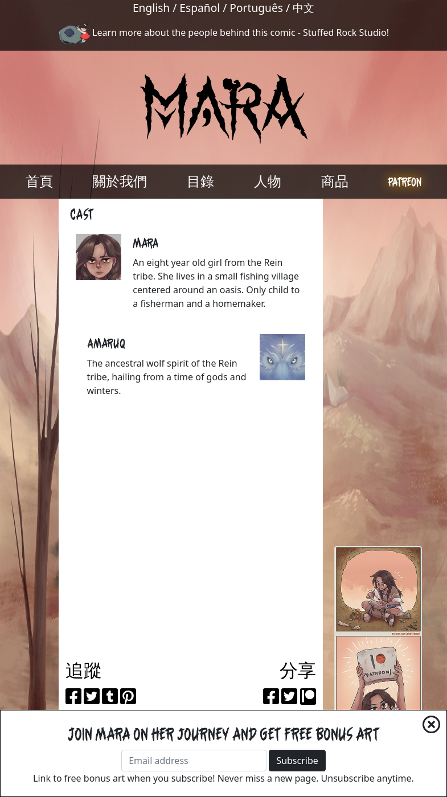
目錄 (200, 181)
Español (199, 7)
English (151, 7)
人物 (267, 181)
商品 (334, 181)
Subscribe (297, 760)
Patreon (404, 181)
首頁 (39, 181)
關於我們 (119, 181)
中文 (303, 7)
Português (256, 7)
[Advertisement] (378, 369)
